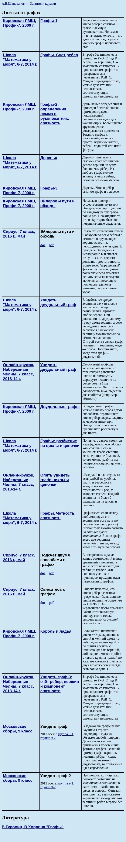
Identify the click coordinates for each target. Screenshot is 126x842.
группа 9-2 (48, 738)
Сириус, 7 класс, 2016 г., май (19, 233)
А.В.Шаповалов (13, 3)
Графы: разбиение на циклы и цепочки (60, 443)
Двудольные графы (60, 406)
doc (42, 245)
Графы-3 (48, 188)
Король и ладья (56, 631)
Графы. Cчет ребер (59, 55)
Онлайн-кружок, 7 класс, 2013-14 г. (18, 372)
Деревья (48, 157)
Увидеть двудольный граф (58, 302)
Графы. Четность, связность (57, 515)
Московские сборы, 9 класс (18, 728)
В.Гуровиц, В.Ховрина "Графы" (33, 827)
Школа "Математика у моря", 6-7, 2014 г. (20, 59)
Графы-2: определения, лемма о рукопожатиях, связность (54, 113)
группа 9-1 (65, 734)
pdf (51, 245)
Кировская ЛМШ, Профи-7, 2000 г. (19, 22)
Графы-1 (48, 20)
